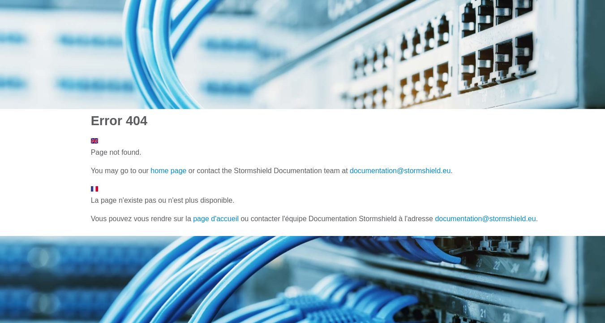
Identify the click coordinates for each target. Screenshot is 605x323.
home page (168, 171)
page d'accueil (216, 219)
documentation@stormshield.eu (400, 171)
